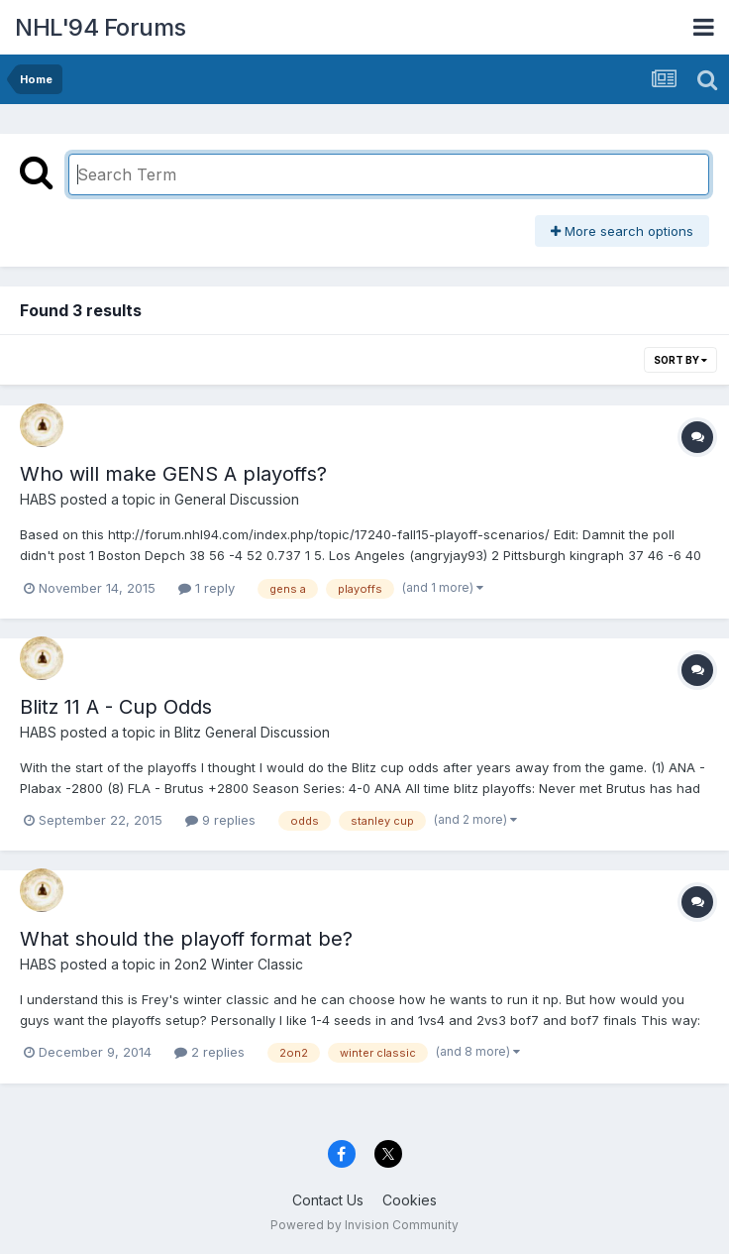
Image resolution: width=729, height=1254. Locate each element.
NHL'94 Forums (100, 27)
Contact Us (328, 1200)
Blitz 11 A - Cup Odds (116, 707)
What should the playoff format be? (186, 939)
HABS (38, 499)
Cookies (409, 1200)
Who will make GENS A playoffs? (173, 474)
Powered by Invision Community (364, 1224)
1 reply (206, 588)
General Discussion (236, 499)
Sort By (680, 360)
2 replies (209, 1052)
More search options (622, 231)
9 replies (220, 820)
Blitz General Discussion (252, 732)
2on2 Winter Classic (238, 964)
